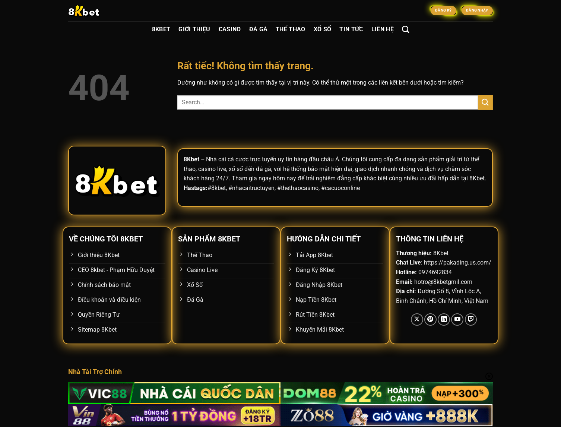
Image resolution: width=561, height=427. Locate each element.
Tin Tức (351, 29)
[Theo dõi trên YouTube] (457, 319)
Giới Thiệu (194, 29)
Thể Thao (290, 29)
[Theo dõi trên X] (417, 319)
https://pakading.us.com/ (457, 262)
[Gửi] (485, 102)
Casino (230, 29)
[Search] (405, 29)
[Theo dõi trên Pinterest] (430, 319)
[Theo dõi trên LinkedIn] (444, 319)
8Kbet (161, 29)
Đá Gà (258, 29)
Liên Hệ (382, 29)
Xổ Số (323, 29)
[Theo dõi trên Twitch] (471, 319)
